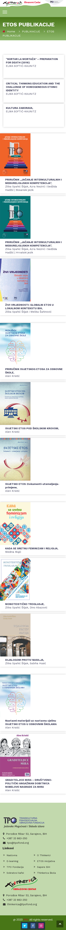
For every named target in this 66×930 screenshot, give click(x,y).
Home (11, 31)
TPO (25, 919)
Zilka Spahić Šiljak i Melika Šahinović (29, 308)
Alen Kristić (31, 724)
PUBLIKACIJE (31, 31)
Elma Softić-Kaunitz (32, 63)
